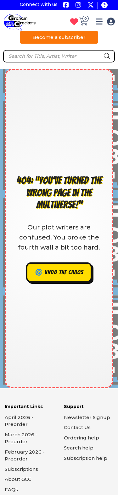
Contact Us (77, 427)
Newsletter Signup (87, 417)
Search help (78, 448)
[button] (99, 23)
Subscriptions (21, 469)
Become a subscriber (59, 37)
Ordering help (81, 438)
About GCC (18, 479)
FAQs (11, 489)
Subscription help (85, 458)
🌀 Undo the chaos (59, 272)
